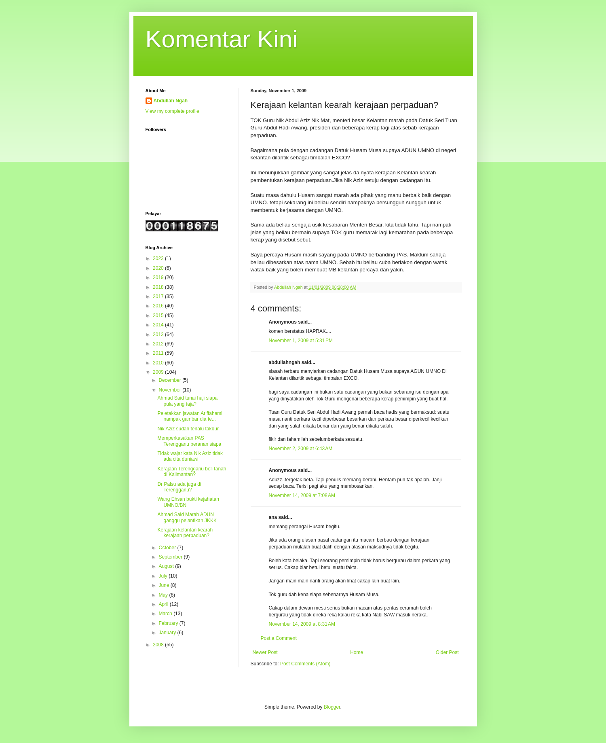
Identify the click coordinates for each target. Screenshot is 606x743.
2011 (159, 353)
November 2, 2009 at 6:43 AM (301, 448)
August (166, 566)
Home (356, 652)
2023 (159, 258)
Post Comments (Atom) (305, 664)
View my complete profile (172, 111)
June (164, 585)
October (167, 547)
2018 (159, 287)
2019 (159, 277)
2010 (159, 363)
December (170, 380)
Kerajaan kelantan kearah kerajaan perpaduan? (185, 532)
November (170, 390)
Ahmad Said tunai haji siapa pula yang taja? (187, 400)
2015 (159, 315)
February (168, 623)
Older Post (447, 652)
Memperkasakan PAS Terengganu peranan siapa (189, 441)
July (163, 576)
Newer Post (265, 652)
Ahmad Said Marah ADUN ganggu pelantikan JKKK (186, 517)
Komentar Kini (222, 39)
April (163, 604)
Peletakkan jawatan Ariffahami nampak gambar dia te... (189, 416)
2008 (159, 645)
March (165, 613)
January (167, 632)
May (163, 595)
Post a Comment (279, 638)
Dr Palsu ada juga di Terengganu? (179, 487)
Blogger (332, 707)
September (171, 557)
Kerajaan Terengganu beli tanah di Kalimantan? (191, 471)
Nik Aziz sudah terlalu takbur (187, 429)
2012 (159, 344)
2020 (159, 268)
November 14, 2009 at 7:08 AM (302, 495)
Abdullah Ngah (171, 101)
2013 (159, 334)
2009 (159, 372)
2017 (159, 296)
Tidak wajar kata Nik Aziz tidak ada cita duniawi (190, 456)
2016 (159, 306)
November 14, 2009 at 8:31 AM (302, 624)
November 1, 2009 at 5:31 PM (301, 340)
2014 (159, 325)
